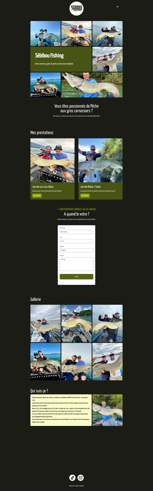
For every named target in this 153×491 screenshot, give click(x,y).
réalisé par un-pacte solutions (76, 486)
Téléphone (62, 246)
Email (61, 237)
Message (61, 255)
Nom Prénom (62, 228)
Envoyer (76, 276)
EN (117, 7)
